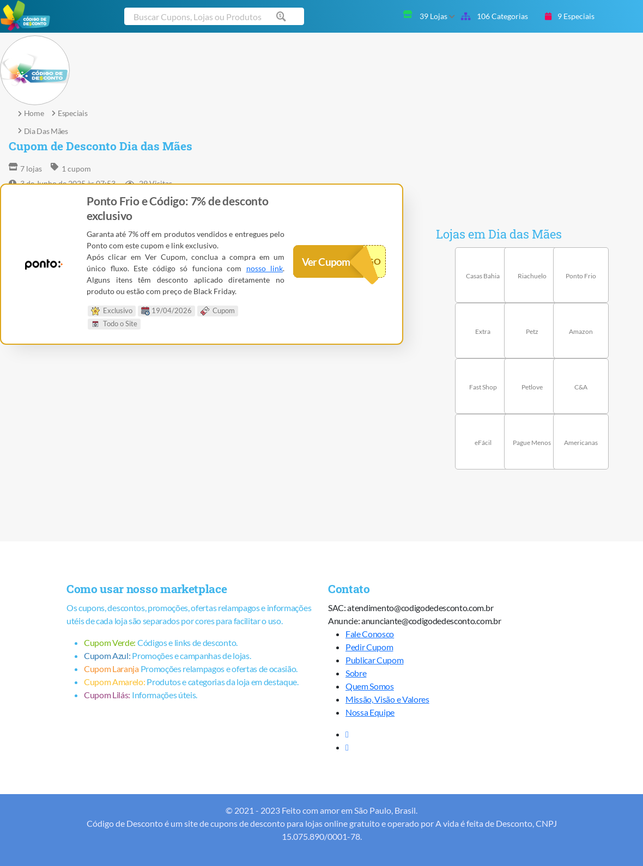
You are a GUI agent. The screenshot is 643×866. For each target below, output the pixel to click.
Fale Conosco (369, 634)
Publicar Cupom (374, 660)
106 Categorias (494, 16)
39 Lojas (437, 16)
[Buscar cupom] (214, 16)
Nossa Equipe (370, 712)
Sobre (355, 673)
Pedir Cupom (369, 647)
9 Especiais (570, 16)
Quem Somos (369, 686)
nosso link (264, 268)
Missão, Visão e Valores (387, 699)
